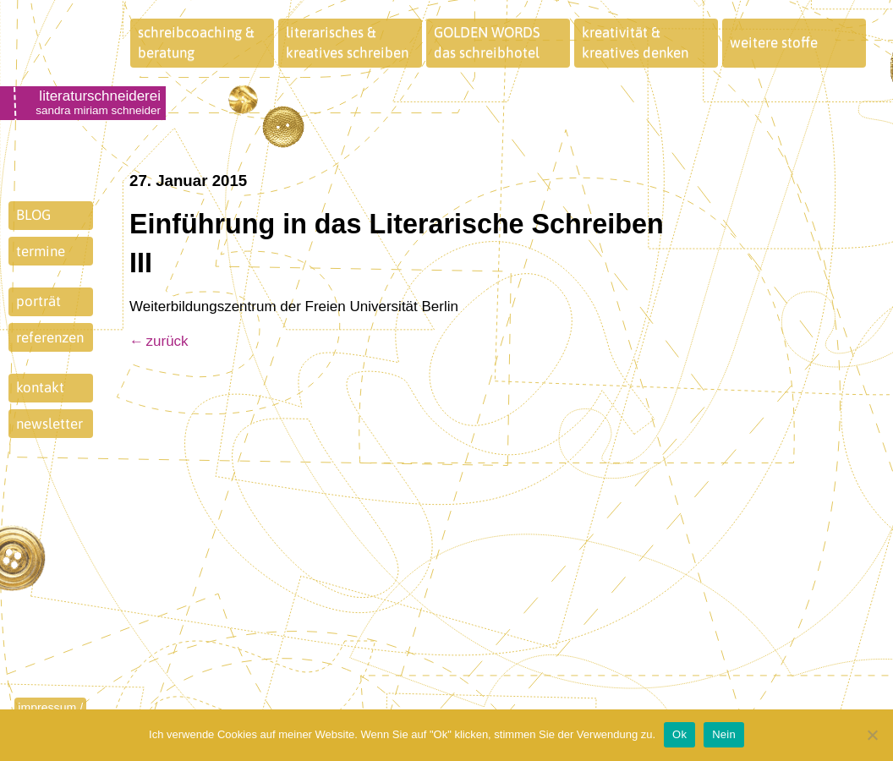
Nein (724, 734)
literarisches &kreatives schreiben (347, 42)
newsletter (49, 423)
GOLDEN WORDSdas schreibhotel (487, 42)
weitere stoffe (774, 42)
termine (40, 251)
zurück (167, 341)
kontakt (40, 387)
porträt (38, 301)
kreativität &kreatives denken (635, 42)
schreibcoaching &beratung (196, 42)
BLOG (33, 214)
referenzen (50, 337)
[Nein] (871, 734)
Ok (679, 734)
